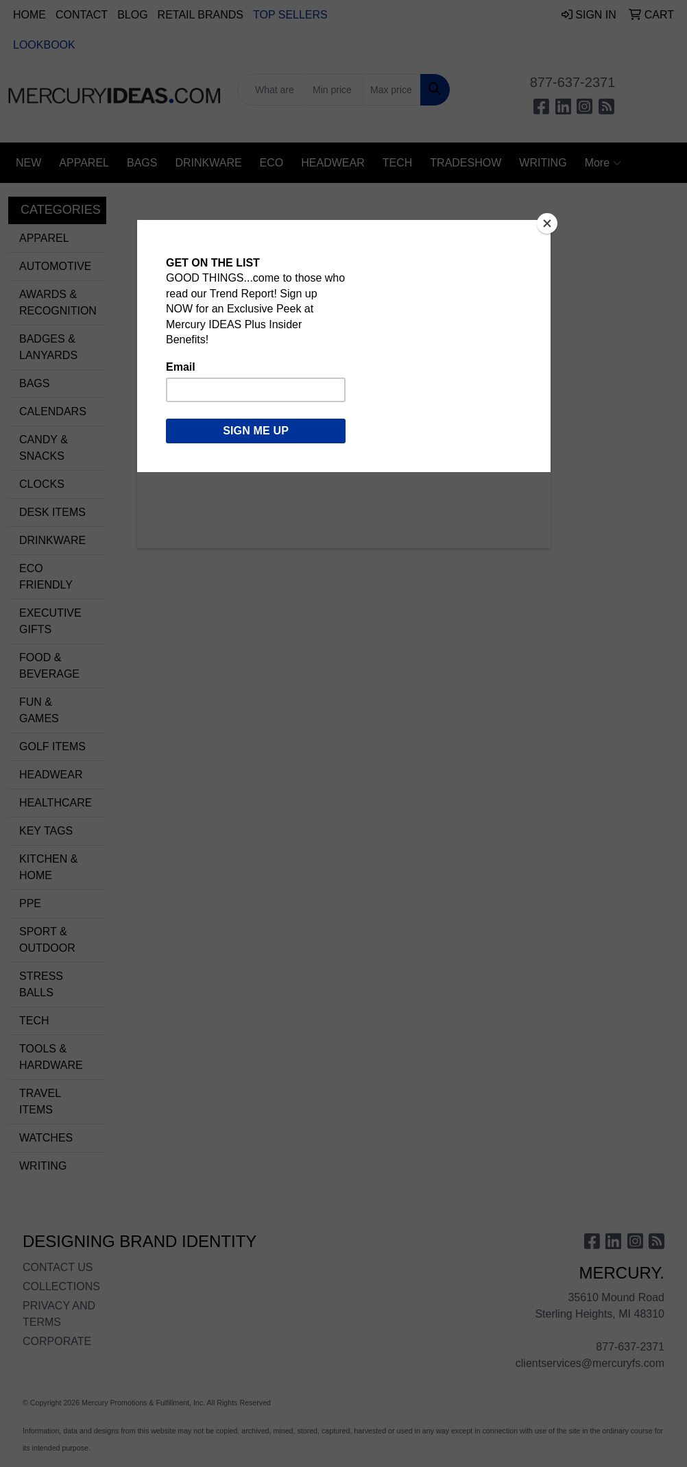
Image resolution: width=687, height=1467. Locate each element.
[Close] (547, 223)
